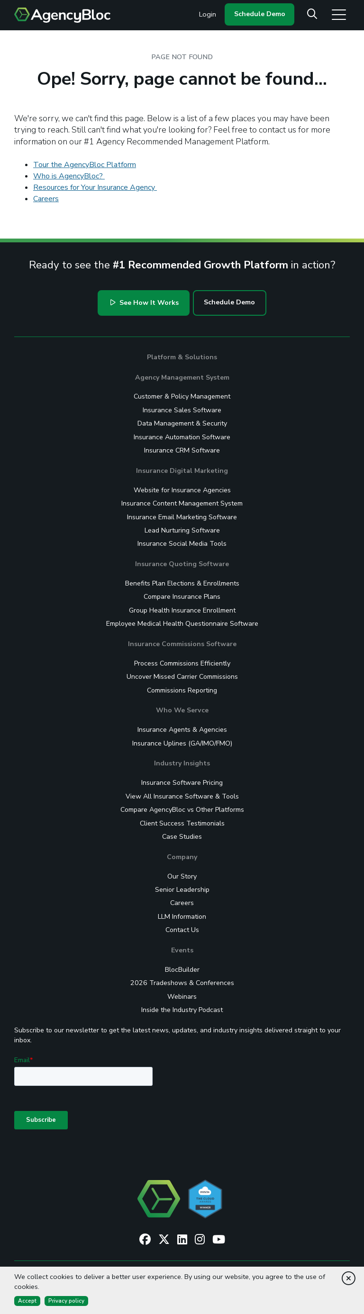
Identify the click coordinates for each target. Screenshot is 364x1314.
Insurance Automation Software (182, 437)
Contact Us (182, 929)
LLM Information (182, 916)
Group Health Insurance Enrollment (182, 610)
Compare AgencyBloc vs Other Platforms (182, 809)
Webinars (182, 996)
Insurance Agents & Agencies (182, 729)
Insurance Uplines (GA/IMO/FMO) (182, 743)
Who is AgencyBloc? (69, 176)
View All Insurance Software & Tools (182, 796)
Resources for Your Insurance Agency (95, 187)
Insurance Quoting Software (182, 563)
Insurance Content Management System (182, 503)
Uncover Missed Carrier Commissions (182, 676)
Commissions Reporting (182, 690)
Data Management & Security (182, 423)
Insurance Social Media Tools (182, 543)
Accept (27, 1301)
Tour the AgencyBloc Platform (84, 165)
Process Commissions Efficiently (182, 663)
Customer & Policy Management (182, 396)
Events (182, 950)
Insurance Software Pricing (182, 782)
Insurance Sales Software (182, 410)
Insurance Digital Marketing (182, 470)
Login (207, 14)
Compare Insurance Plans (182, 596)
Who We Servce (182, 710)
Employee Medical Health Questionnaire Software (182, 623)
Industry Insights (182, 763)
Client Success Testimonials (182, 823)
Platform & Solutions (182, 357)
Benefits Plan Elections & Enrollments (182, 583)
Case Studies (182, 836)
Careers (46, 199)
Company (182, 856)
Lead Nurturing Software (182, 530)
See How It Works (144, 302)
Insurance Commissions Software (182, 643)
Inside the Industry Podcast (182, 1009)
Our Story (182, 876)
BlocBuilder (182, 969)
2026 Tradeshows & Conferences (182, 982)
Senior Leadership (182, 889)
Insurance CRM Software (182, 450)
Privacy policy (66, 1301)
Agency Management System (182, 377)
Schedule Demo (259, 13)
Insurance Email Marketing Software (182, 517)
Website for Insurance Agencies (182, 490)
